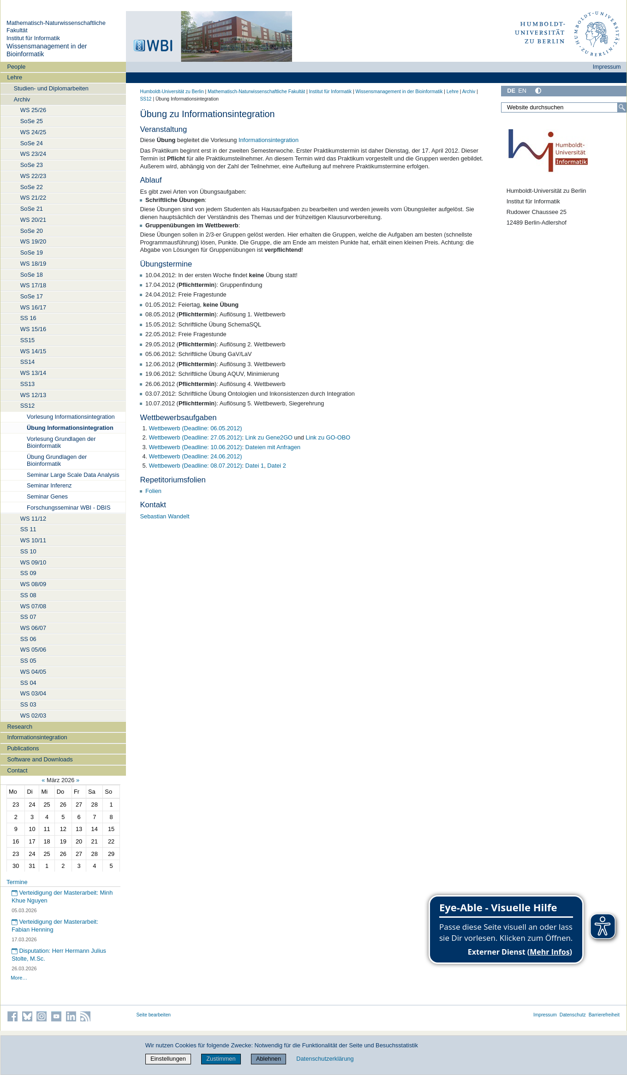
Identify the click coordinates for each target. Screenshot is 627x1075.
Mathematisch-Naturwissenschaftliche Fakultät (256, 91)
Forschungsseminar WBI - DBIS (68, 507)
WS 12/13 (33, 395)
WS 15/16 (33, 329)
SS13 (27, 383)
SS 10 (28, 551)
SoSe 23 (31, 164)
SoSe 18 (31, 274)
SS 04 (28, 682)
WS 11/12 (33, 518)
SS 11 (28, 529)
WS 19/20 (33, 241)
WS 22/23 (33, 175)
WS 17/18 (33, 285)
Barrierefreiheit (604, 1014)
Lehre (14, 77)
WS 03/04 (33, 693)
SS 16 (28, 318)
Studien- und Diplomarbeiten (51, 88)
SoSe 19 (31, 252)
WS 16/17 (33, 307)
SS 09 (28, 573)
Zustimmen (220, 1058)
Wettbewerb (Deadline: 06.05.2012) (195, 428)
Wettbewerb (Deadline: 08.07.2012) (195, 465)
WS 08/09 (33, 584)
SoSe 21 (31, 208)
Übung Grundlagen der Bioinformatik (57, 460)
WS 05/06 (33, 649)
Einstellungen (168, 1058)
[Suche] (622, 107)
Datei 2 (276, 465)
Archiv (22, 99)
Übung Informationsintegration (70, 427)
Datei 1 (254, 465)
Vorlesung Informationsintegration (71, 416)
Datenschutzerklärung (324, 1058)
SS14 (27, 361)
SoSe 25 (31, 121)
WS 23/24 (33, 153)
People (16, 66)
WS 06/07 (33, 627)
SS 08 (28, 595)
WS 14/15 (33, 351)
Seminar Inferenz (49, 485)
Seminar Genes (47, 496)
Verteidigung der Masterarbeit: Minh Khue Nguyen (62, 896)
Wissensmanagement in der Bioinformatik (399, 91)
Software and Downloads (39, 759)
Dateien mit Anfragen (273, 447)
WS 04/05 (33, 671)
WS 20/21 (33, 219)
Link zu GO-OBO (328, 437)
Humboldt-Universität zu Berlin (172, 91)
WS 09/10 (33, 562)
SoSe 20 (31, 230)
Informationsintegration (37, 737)
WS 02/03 (33, 715)
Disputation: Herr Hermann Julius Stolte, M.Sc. (59, 954)
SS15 (27, 340)
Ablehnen (268, 1058)
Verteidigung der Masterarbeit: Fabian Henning (55, 925)
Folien (153, 490)
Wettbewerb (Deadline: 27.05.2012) (195, 437)
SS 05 (28, 660)
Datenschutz (573, 1014)
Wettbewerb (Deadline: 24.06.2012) (195, 456)
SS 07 (28, 616)
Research (19, 726)
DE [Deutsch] (511, 90)
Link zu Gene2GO (269, 437)
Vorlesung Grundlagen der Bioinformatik (61, 442)
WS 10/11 (33, 540)
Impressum (607, 67)
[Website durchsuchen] (563, 107)
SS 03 (28, 704)
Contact (17, 770)
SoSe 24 (31, 143)
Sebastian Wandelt (165, 516)
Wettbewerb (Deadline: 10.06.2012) (195, 447)
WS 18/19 (33, 263)
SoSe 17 (31, 296)
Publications (23, 748)
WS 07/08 (33, 606)
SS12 (27, 405)
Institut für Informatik (33, 38)
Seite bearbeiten (154, 1014)
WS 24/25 (33, 132)
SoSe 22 (31, 187)
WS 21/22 (33, 197)
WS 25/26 (33, 110)
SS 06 (28, 638)
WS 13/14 (33, 372)
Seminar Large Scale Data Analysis (73, 474)
